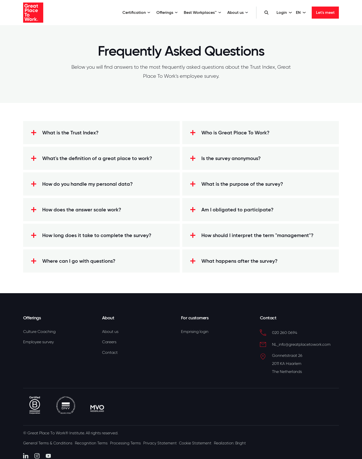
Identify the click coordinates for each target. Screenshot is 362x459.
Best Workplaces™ (202, 12)
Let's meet (325, 12)
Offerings (167, 12)
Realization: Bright (243, 441)
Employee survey (38, 343)
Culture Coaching (39, 332)
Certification (136, 12)
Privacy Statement (168, 441)
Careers (109, 343)
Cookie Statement (206, 441)
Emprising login (194, 332)
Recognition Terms (95, 441)
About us (237, 12)
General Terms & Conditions (48, 441)
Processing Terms (131, 441)
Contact (110, 354)
